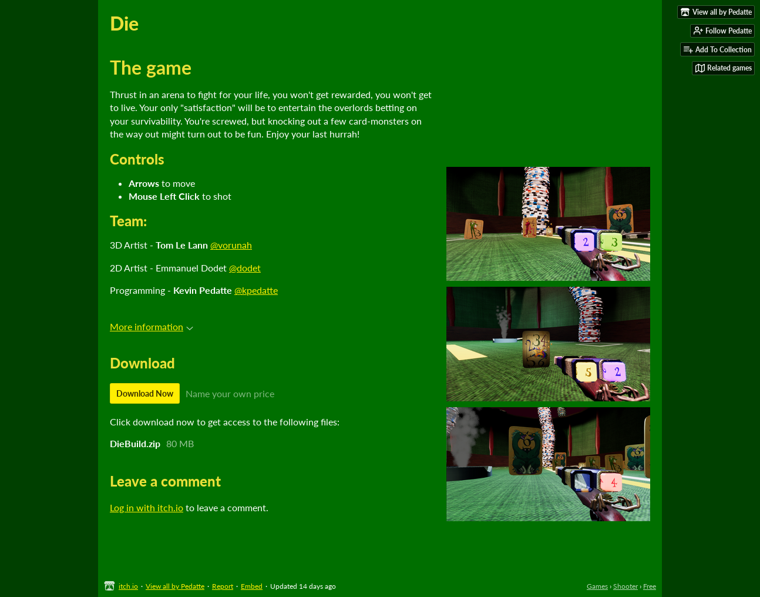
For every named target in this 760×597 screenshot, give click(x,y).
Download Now (144, 393)
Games (597, 586)
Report (222, 586)
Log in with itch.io (146, 507)
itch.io (128, 586)
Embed (252, 586)
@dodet (245, 267)
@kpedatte (256, 290)
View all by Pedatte (175, 586)
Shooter (625, 586)
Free (649, 586)
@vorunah (231, 244)
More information (151, 326)
